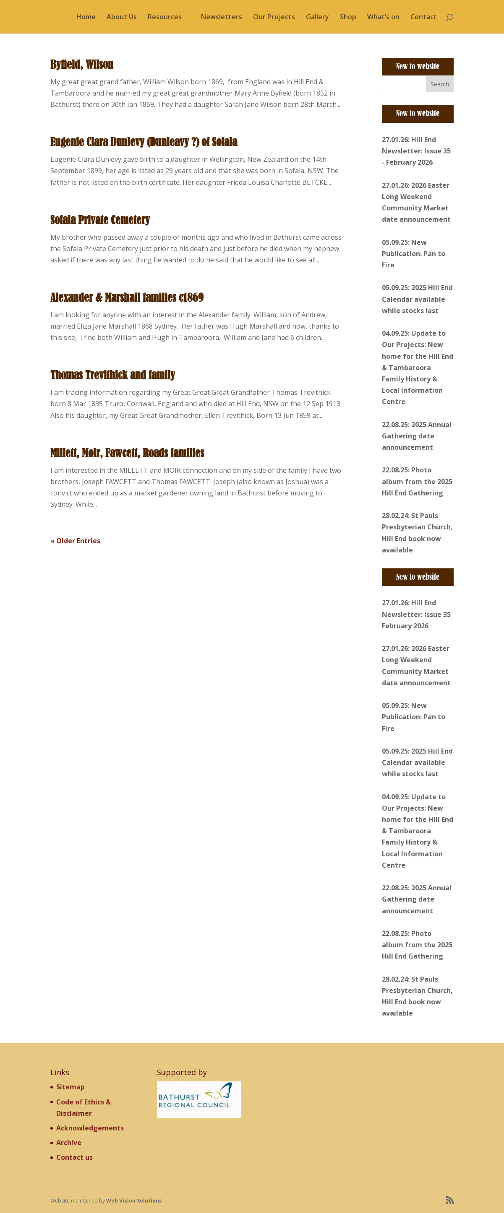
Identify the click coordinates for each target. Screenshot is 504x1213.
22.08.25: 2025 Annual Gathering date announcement (417, 436)
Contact (423, 17)
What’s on (383, 17)
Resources (165, 17)
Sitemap (70, 1086)
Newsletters (221, 17)
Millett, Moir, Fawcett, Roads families (127, 453)
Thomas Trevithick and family (112, 375)
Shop (348, 17)
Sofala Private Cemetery (100, 220)
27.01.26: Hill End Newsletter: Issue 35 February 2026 (416, 614)
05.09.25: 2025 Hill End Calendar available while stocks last (417, 299)
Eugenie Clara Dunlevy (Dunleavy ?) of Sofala (143, 142)
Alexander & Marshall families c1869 (127, 297)
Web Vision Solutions (134, 1200)
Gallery (317, 17)
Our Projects (274, 17)
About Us (122, 17)
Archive (68, 1142)
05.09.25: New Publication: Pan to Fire (413, 254)
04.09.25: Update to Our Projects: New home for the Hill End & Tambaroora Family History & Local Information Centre (417, 367)
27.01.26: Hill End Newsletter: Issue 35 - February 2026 (416, 151)
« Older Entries (75, 540)
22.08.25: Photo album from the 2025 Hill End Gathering (417, 481)
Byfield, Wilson (81, 64)
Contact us (74, 1157)
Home (86, 17)
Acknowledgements (90, 1128)
